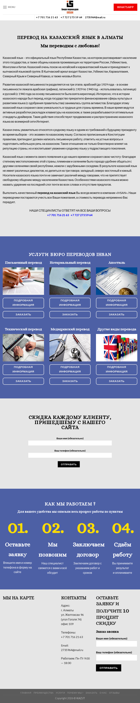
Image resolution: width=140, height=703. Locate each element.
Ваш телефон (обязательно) (70, 454)
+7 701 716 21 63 (47, 17)
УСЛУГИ (60, 692)
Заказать (91, 692)
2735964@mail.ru (95, 17)
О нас (103, 692)
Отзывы (114, 692)
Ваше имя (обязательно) (70, 442)
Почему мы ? (75, 692)
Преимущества (44, 692)
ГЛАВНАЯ (25, 692)
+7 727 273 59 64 (71, 17)
